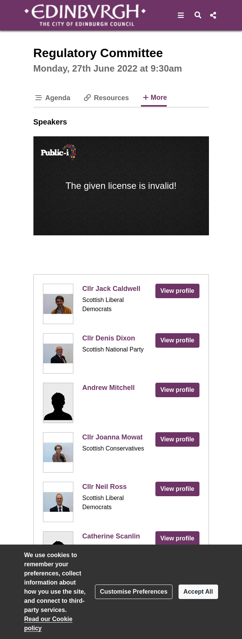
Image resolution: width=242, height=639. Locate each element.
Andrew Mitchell (108, 387)
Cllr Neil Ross (104, 486)
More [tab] (154, 96)
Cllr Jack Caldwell (111, 288)
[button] (181, 15)
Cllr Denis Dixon (108, 338)
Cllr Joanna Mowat (112, 437)
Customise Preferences (134, 591)
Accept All (198, 591)
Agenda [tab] (52, 98)
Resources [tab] (105, 98)
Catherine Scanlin (111, 536)
